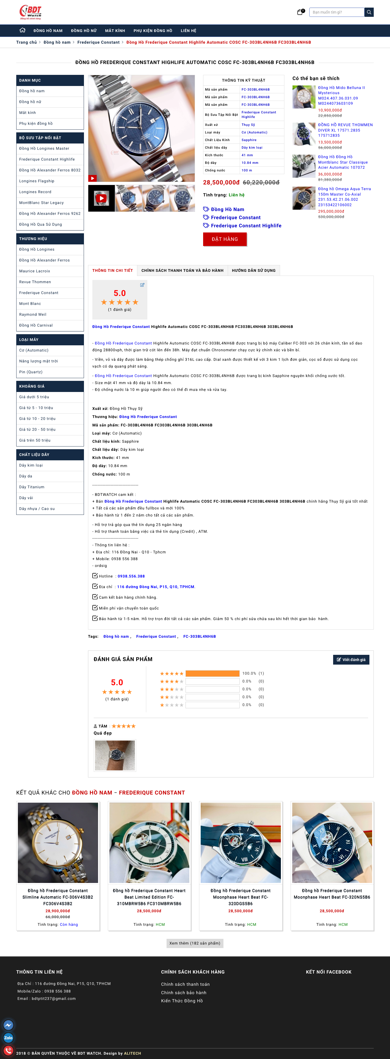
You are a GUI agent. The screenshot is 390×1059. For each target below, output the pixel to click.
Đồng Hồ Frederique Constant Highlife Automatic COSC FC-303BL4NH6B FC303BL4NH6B (218, 42)
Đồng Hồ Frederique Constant (121, 327)
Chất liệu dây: (105, 450)
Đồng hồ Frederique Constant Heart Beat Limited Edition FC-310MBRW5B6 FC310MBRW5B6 (149, 897)
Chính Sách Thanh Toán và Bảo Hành (182, 271)
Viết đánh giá (351, 660)
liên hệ (189, 31)
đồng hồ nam (48, 31)
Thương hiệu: (105, 417)
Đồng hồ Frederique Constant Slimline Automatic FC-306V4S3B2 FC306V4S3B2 (57, 897)
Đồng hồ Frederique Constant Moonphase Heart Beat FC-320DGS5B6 (241, 897)
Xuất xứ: (100, 409)
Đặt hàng (225, 239)
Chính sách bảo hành (184, 992)
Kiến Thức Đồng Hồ (182, 1000)
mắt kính (115, 31)
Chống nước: (104, 474)
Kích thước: (103, 458)
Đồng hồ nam (57, 42)
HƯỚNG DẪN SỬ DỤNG (254, 271)
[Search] (369, 12)
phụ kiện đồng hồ (153, 31)
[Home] (22, 31)
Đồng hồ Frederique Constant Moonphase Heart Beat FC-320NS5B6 (332, 893)
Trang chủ (26, 42)
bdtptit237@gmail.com (54, 999)
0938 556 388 (57, 991)
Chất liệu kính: (106, 441)
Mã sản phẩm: (106, 425)
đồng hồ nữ (84, 31)
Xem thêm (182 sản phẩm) (195, 943)
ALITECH (132, 1053)
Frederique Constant (98, 42)
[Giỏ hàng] (300, 12)
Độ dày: (99, 466)
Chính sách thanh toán (185, 984)
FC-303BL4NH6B (199, 636)
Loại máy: (101, 433)
